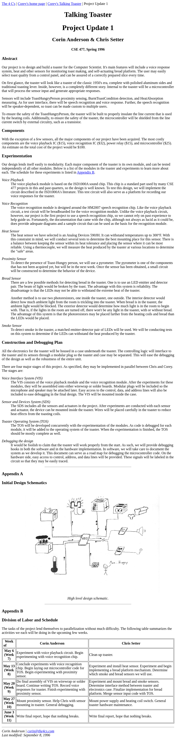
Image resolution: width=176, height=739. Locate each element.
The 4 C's (8, 4)
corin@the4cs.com (40, 731)
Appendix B (85, 172)
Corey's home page (31, 4)
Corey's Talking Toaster (64, 4)
